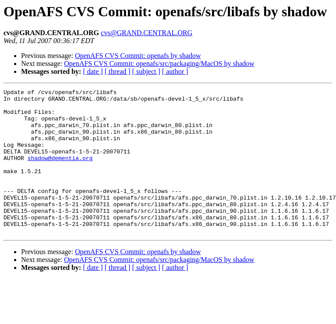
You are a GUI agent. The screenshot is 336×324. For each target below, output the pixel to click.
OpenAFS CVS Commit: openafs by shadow (138, 55)
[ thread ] (117, 71)
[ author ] (175, 71)
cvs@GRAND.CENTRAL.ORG (147, 32)
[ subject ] (146, 71)
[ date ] (93, 71)
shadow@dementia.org (60, 172)
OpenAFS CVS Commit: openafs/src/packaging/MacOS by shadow (159, 63)
